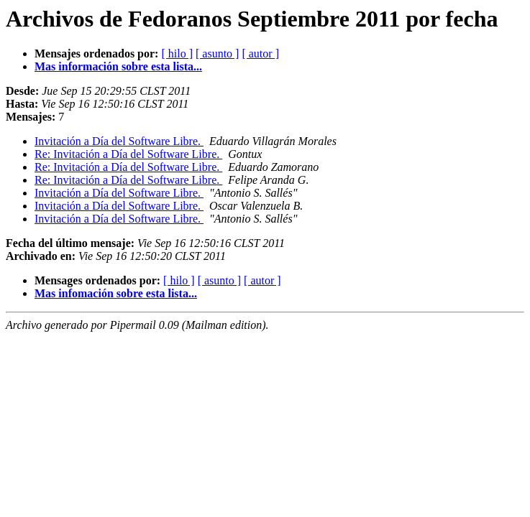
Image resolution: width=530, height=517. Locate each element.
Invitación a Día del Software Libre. (119, 141)
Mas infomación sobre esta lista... (116, 293)
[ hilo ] (177, 53)
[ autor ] (260, 53)
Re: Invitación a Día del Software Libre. (128, 154)
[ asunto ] (217, 53)
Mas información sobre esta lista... (118, 66)
